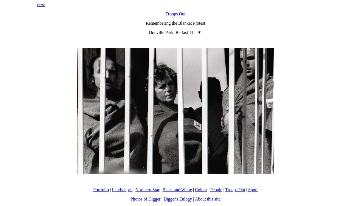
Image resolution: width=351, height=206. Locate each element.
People (216, 189)
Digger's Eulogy (178, 199)
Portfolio (101, 189)
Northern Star (147, 189)
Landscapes (122, 189)
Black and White (177, 189)
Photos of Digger (145, 199)
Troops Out (176, 14)
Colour (201, 189)
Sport (253, 189)
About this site (207, 199)
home (41, 5)
